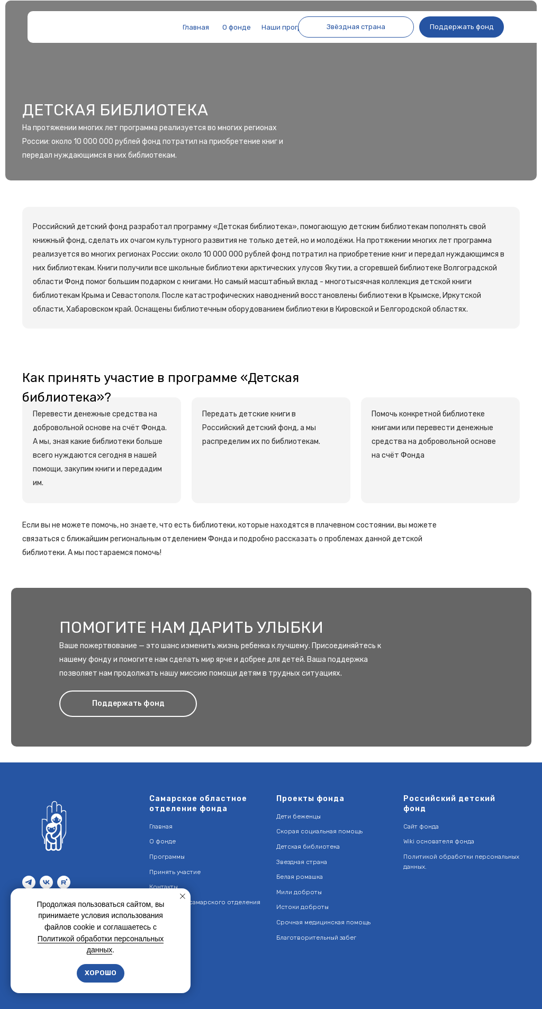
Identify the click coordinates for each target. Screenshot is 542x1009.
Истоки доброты (302, 907)
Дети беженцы (298, 816)
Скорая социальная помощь (319, 831)
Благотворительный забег (316, 937)
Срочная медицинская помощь (323, 922)
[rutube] (63, 882)
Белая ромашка (299, 876)
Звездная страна (301, 862)
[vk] (46, 882)
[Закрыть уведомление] (182, 896)
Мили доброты (299, 892)
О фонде (162, 841)
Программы (167, 856)
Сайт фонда (421, 826)
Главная (161, 826)
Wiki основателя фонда (438, 841)
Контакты (163, 886)
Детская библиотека (308, 846)
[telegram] (28, 882)
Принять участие (175, 872)
